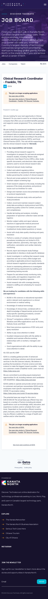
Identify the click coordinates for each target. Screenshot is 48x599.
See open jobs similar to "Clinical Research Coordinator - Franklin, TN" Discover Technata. (24, 100)
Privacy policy (18, 467)
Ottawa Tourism (12, 533)
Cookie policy (28, 467)
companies (13, 64)
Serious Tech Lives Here (16, 529)
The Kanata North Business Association (22, 524)
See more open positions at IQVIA (24, 445)
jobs (3, 64)
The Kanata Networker (15, 520)
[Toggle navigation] (45, 4)
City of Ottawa (12, 538)
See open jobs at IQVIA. (16, 96)
